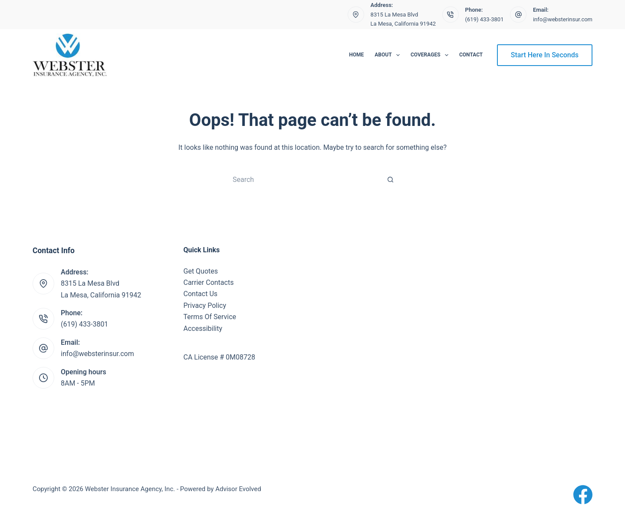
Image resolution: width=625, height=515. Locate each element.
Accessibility (203, 328)
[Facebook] (582, 494)
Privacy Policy (205, 305)
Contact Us (201, 294)
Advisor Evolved (238, 489)
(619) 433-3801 (484, 19)
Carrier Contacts (209, 282)
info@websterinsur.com (562, 19)
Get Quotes (201, 271)
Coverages (431, 55)
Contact (471, 55)
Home (356, 55)
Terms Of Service (210, 317)
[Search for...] (304, 179)
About (389, 55)
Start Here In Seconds (545, 55)
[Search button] (390, 179)
